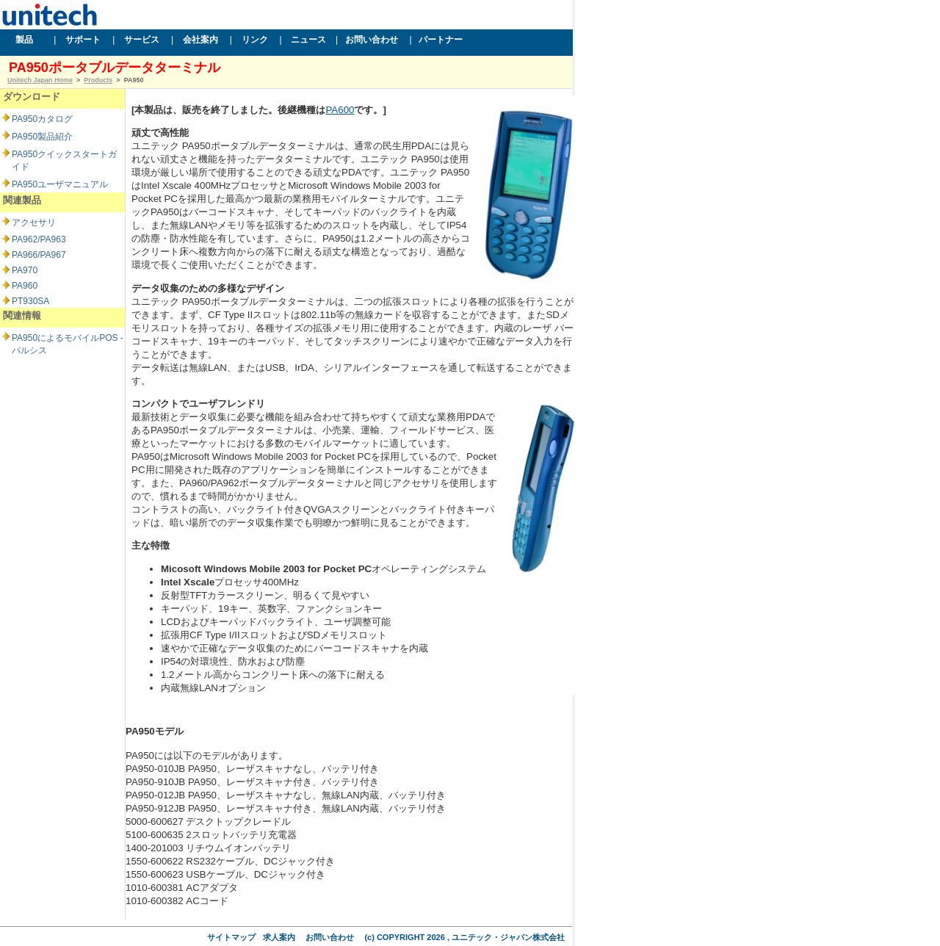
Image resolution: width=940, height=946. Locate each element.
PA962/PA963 (39, 239)
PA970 (24, 270)
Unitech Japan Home (40, 80)
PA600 (339, 109)
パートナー (442, 40)
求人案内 (279, 937)
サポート (84, 40)
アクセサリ (34, 222)
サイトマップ (231, 937)
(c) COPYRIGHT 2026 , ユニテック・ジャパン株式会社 (464, 937)
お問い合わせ (372, 40)
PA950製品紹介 (42, 136)
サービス (143, 40)
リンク (255, 40)
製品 (25, 40)
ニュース (310, 40)
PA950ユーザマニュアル (60, 184)
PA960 (24, 286)
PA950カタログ (42, 119)
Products (98, 80)
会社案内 (201, 40)
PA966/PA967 (39, 255)
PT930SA (30, 301)
